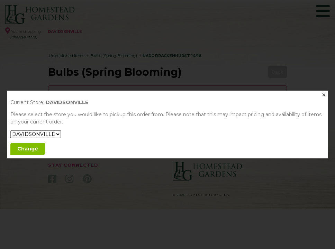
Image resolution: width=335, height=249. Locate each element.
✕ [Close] (324, 95)
